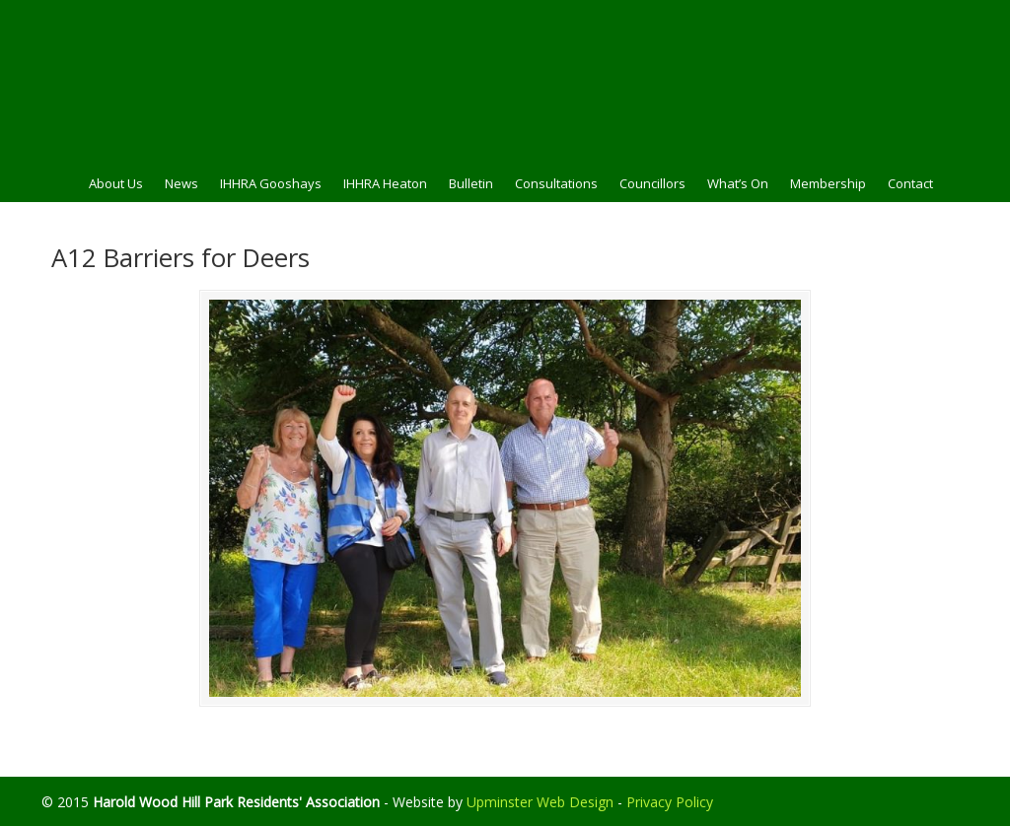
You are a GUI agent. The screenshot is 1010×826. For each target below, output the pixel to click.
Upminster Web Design (540, 801)
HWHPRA (505, 80)
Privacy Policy (669, 801)
